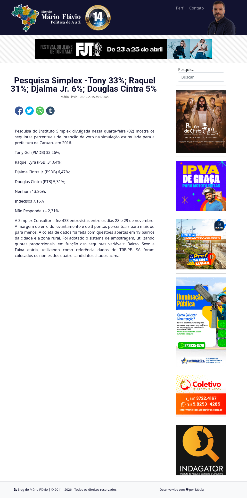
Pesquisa (186, 69)
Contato (196, 8)
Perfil (180, 8)
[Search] (201, 77)
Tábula (199, 490)
